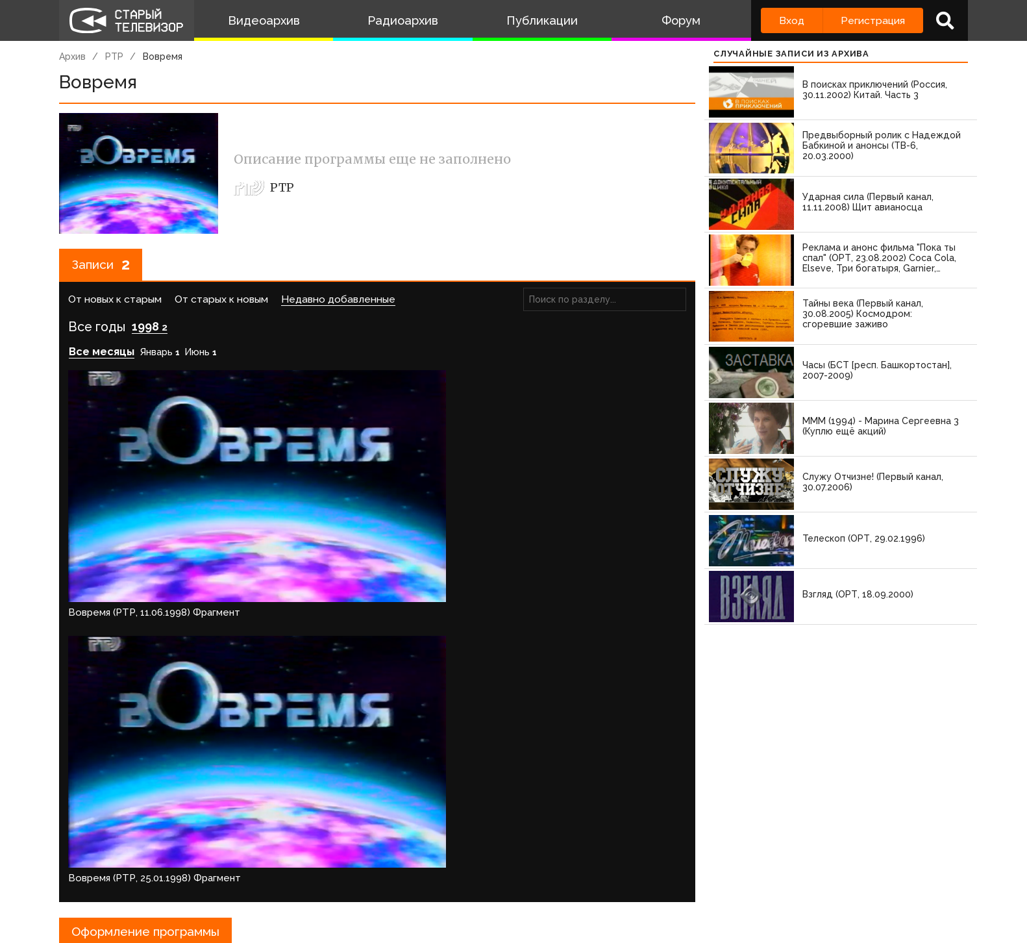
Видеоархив (264, 20)
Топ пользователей (527, 881)
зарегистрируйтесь (195, 842)
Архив (72, 56)
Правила (247, 881)
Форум (681, 20)
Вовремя (162, 56)
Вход (791, 20)
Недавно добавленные (338, 301)
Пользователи (420, 881)
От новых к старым (115, 301)
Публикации (542, 20)
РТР (114, 56)
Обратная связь (325, 881)
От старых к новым (221, 301)
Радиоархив (402, 20)
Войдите (97, 842)
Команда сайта (170, 881)
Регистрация (873, 20)
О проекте (88, 881)
